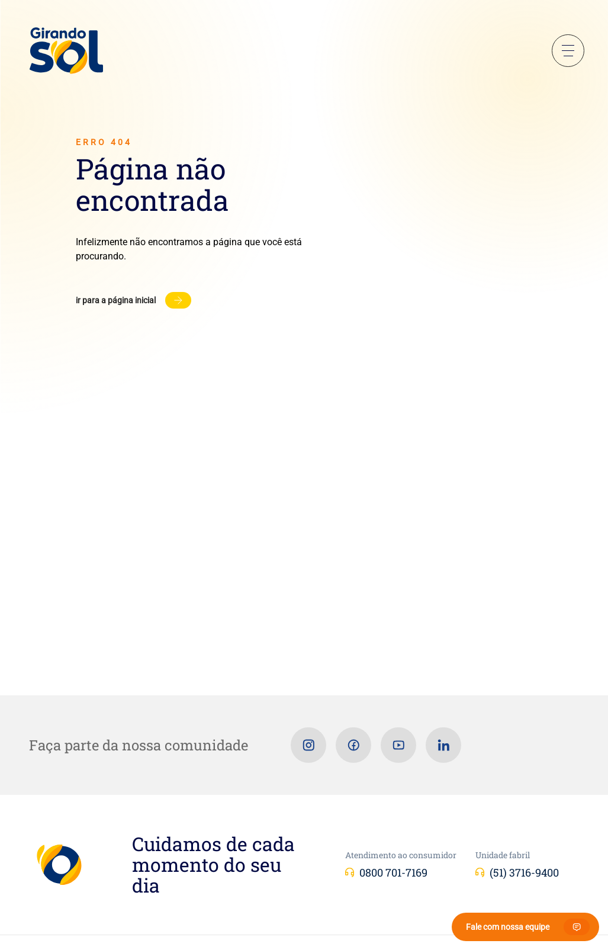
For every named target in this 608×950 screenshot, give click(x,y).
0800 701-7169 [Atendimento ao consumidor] (393, 872)
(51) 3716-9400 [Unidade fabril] (524, 872)
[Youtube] (398, 745)
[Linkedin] (443, 745)
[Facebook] (353, 745)
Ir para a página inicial (116, 300)
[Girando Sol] (66, 51)
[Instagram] (308, 745)
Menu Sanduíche (568, 50)
